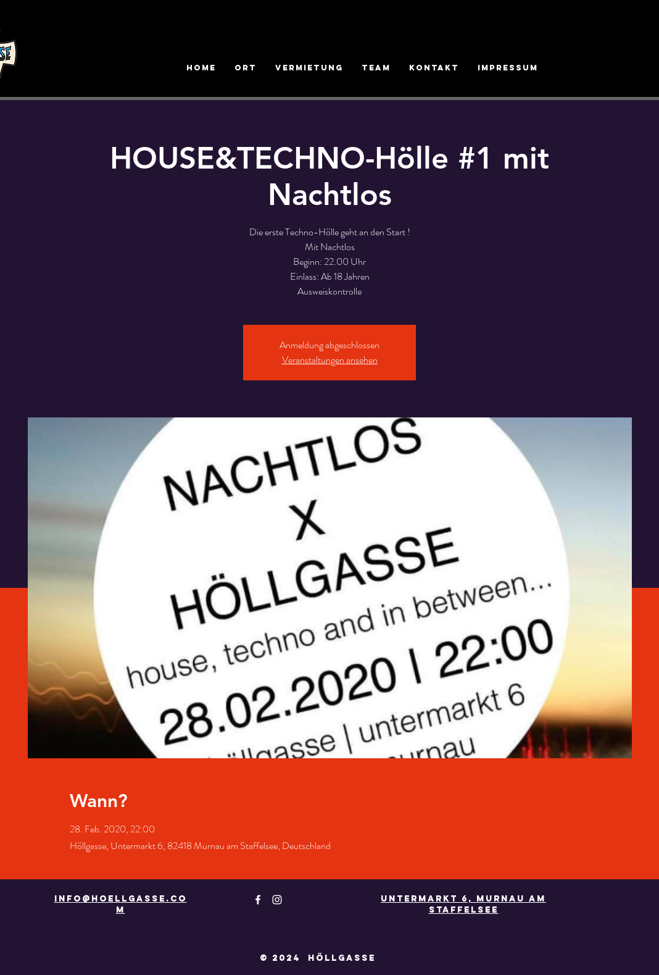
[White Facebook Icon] (258, 899)
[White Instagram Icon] (277, 899)
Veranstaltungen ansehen (330, 360)
